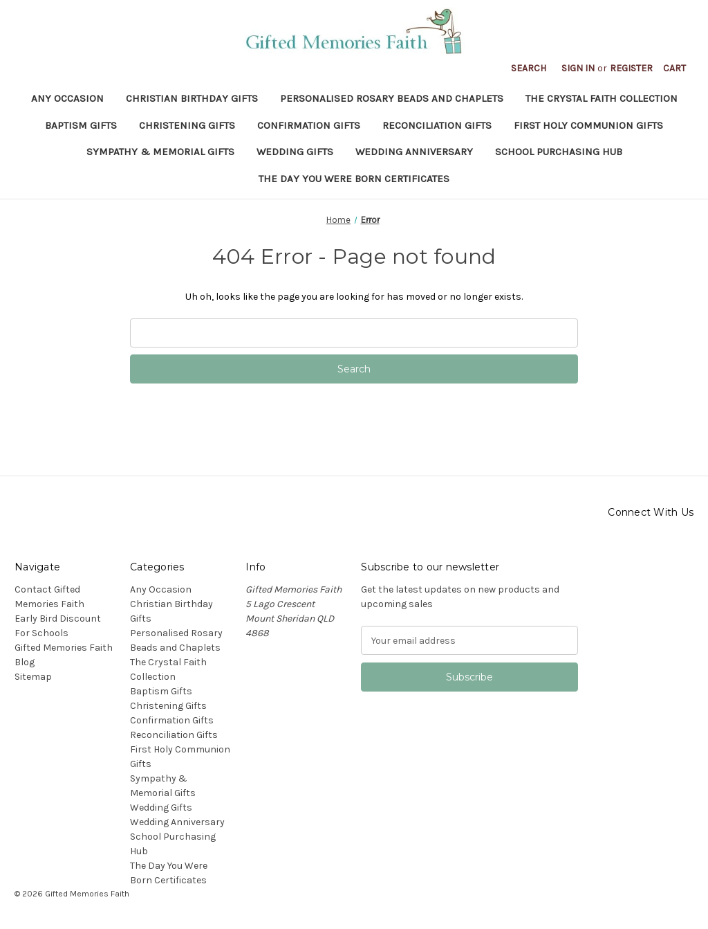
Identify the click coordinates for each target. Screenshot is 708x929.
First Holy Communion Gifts (588, 125)
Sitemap (33, 677)
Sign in (578, 68)
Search (528, 68)
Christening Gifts (187, 125)
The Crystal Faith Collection (601, 98)
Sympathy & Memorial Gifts (160, 151)
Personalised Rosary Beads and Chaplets (391, 98)
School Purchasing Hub (558, 151)
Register (631, 68)
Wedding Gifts (295, 151)
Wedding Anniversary (414, 151)
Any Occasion (67, 98)
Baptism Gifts (81, 125)
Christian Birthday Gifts (192, 98)
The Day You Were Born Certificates (354, 178)
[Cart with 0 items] (674, 68)
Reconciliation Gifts (437, 125)
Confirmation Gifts (308, 125)
